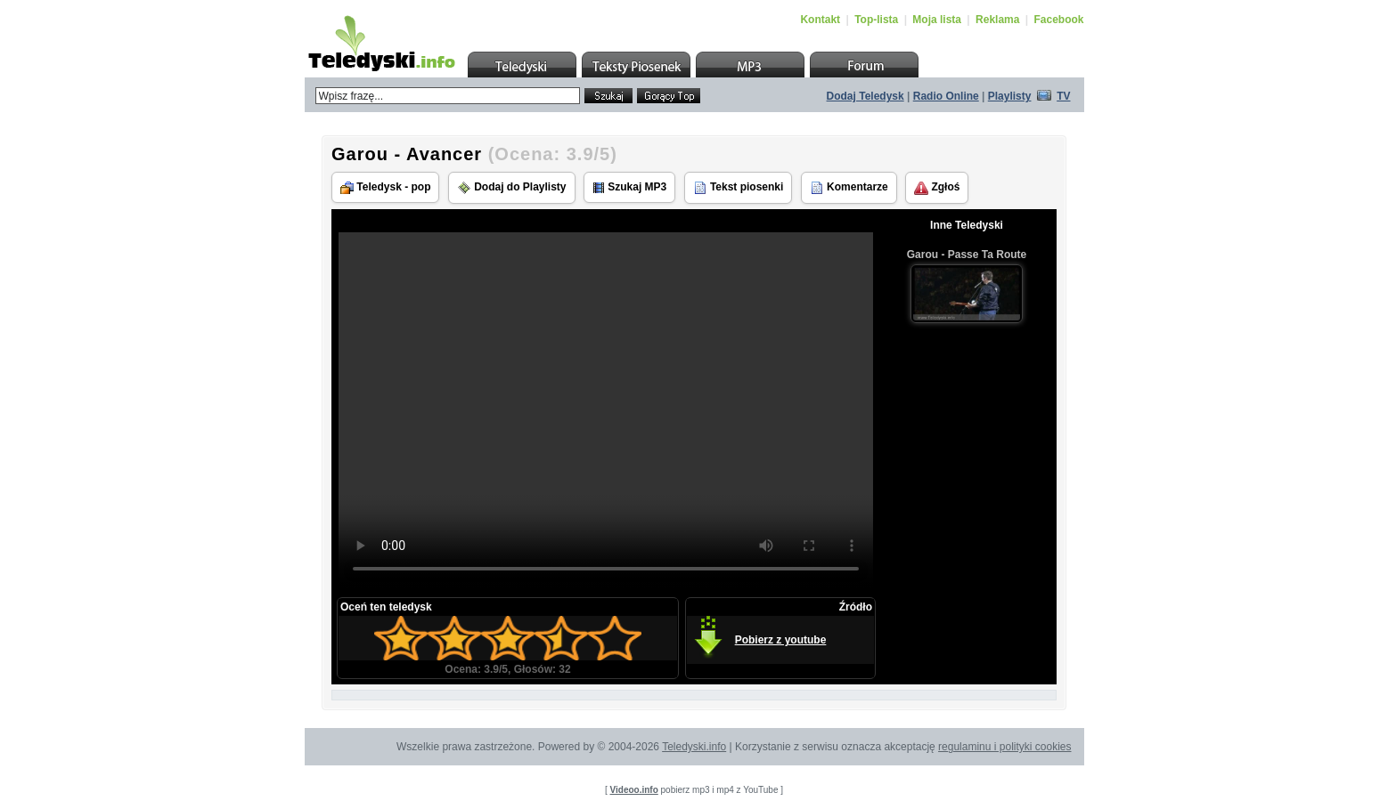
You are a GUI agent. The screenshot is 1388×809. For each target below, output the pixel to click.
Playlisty (1010, 96)
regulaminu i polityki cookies (1004, 746)
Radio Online (946, 96)
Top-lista (876, 19)
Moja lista (936, 19)
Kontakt (820, 19)
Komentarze (849, 188)
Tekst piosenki (738, 188)
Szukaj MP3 (629, 187)
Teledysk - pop (385, 187)
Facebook (1058, 19)
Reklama (997, 19)
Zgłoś (936, 188)
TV (1063, 96)
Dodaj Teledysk (865, 96)
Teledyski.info (694, 746)
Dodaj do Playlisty (512, 188)
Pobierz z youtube (781, 640)
